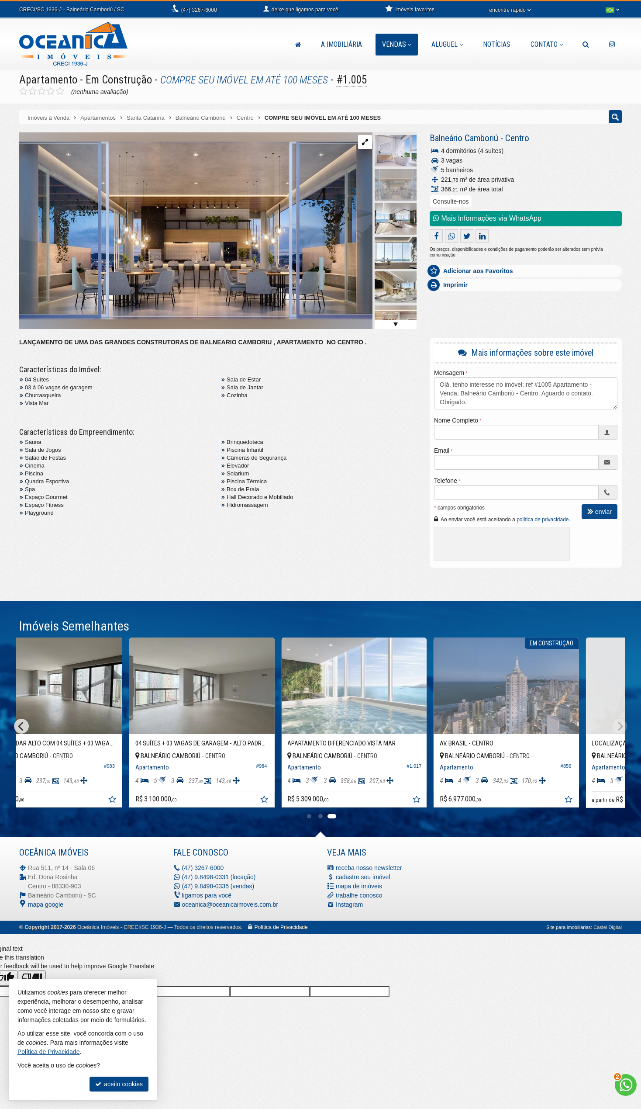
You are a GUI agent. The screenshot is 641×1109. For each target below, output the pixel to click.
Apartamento (48, 79)
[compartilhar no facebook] (436, 236)
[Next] (619, 726)
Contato (547, 44)
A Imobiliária (341, 44)
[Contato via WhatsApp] (626, 1085)
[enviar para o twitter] (466, 236)
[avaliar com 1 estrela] (23, 91)
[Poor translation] (32, 978)
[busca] (586, 44)
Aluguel (447, 44)
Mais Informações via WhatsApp (487, 218)
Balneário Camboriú (464, 138)
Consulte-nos (451, 201)
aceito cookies (119, 1084)
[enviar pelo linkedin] (482, 236)
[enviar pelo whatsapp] (451, 236)
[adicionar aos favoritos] (156, 800)
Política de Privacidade (281, 927)
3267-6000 (199, 10)
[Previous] (21, 726)
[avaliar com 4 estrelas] (51, 91)
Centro (517, 138)
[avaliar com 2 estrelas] (32, 91)
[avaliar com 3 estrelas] (42, 91)
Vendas (396, 44)
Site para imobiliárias (568, 927)
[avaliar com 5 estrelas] (60, 91)
